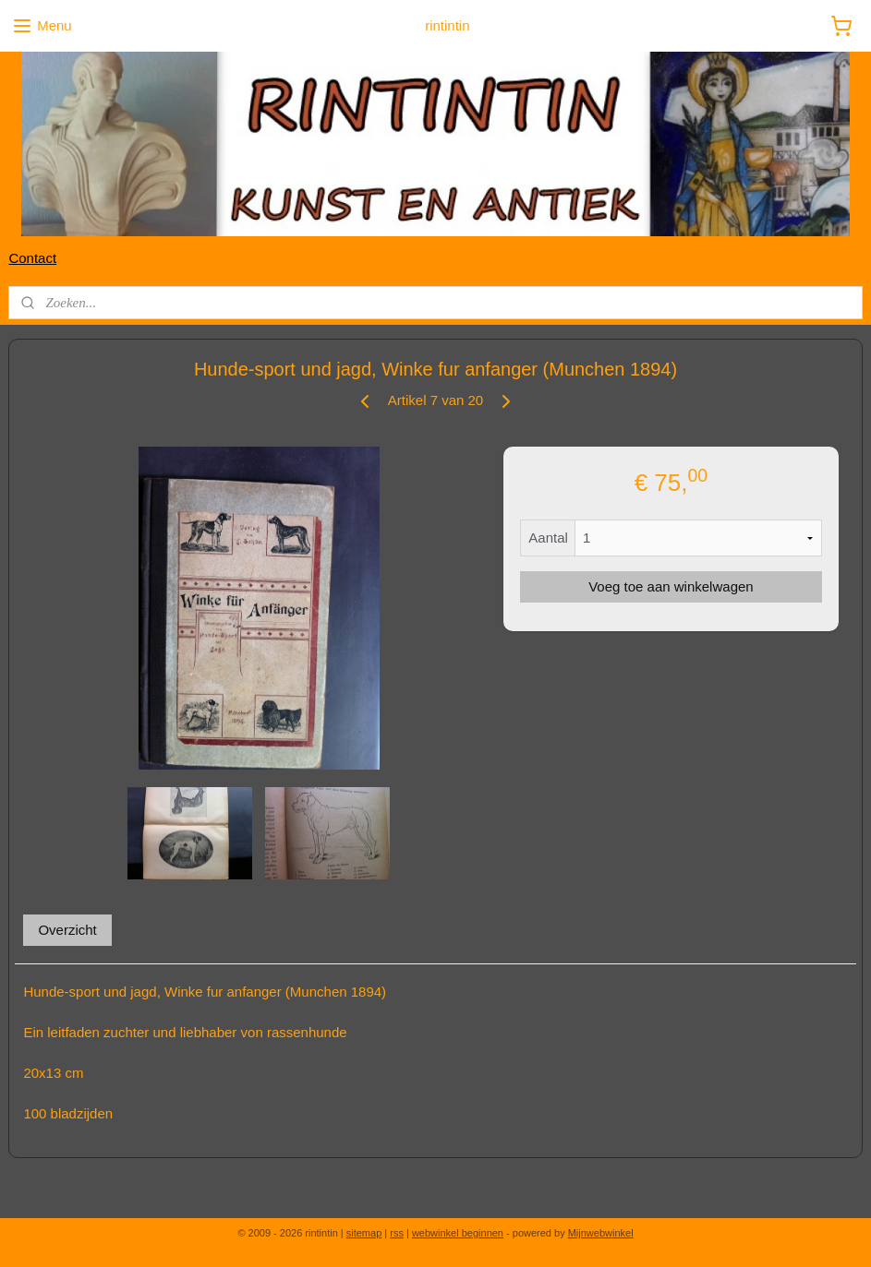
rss (397, 1232)
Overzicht (67, 929)
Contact (32, 258)
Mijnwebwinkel (601, 1232)
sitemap (364, 1232)
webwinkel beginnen (457, 1232)
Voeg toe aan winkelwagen (670, 586)
